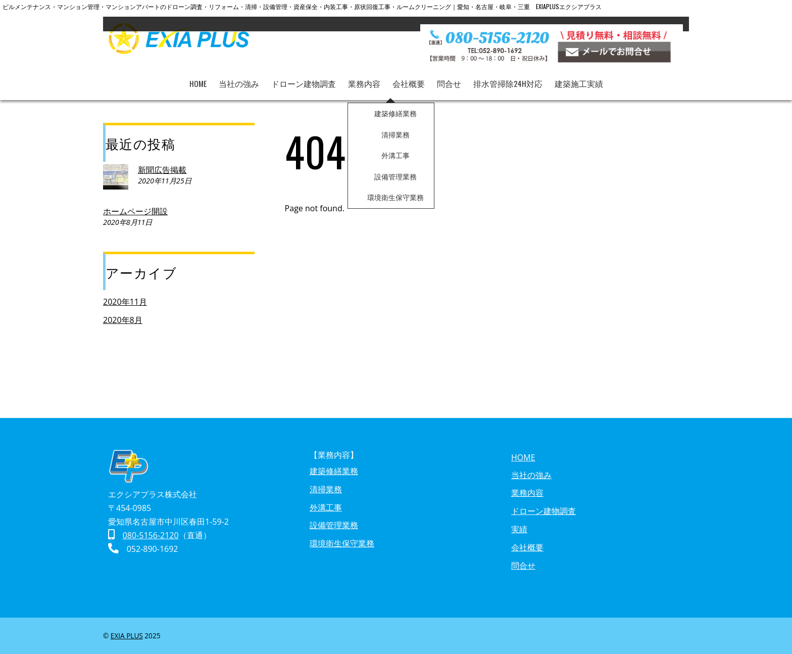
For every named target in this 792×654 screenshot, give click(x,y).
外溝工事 (326, 507)
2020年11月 (125, 301)
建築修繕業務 (334, 471)
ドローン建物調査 (303, 76)
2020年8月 (122, 319)
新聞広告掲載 (162, 169)
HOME (198, 76)
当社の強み (239, 76)
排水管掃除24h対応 (508, 76)
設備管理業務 (334, 525)
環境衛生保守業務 (342, 543)
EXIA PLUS (127, 635)
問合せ (449, 76)
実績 (519, 529)
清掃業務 (326, 489)
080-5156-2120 (151, 535)
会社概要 (408, 76)
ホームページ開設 (135, 211)
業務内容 (364, 76)
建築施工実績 (579, 76)
